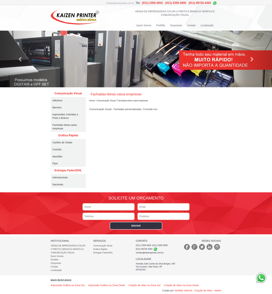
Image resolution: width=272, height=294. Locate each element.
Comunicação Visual (68, 93)
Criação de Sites (203, 290)
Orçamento (176, 25)
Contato (191, 25)
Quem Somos (143, 25)
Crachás (57, 149)
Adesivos (57, 100)
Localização (207, 25)
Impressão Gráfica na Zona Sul (68, 285)
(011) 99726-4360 (200, 2)
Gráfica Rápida (68, 135)
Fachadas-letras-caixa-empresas (65, 127)
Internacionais (60, 177)
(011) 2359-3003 (152, 2)
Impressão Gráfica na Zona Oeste (106, 285)
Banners (57, 107)
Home (92, 100)
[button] (20, 59)
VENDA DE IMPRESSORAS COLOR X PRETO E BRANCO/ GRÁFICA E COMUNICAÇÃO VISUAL (175, 13)
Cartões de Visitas (62, 142)
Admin (217, 290)
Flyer (55, 163)
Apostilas (57, 156)
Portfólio (160, 25)
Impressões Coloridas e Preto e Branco (65, 116)
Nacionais (58, 184)
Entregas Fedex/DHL (68, 170)
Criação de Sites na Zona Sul (144, 285)
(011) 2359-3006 (175, 2)
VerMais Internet (183, 290)
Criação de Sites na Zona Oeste (181, 285)
